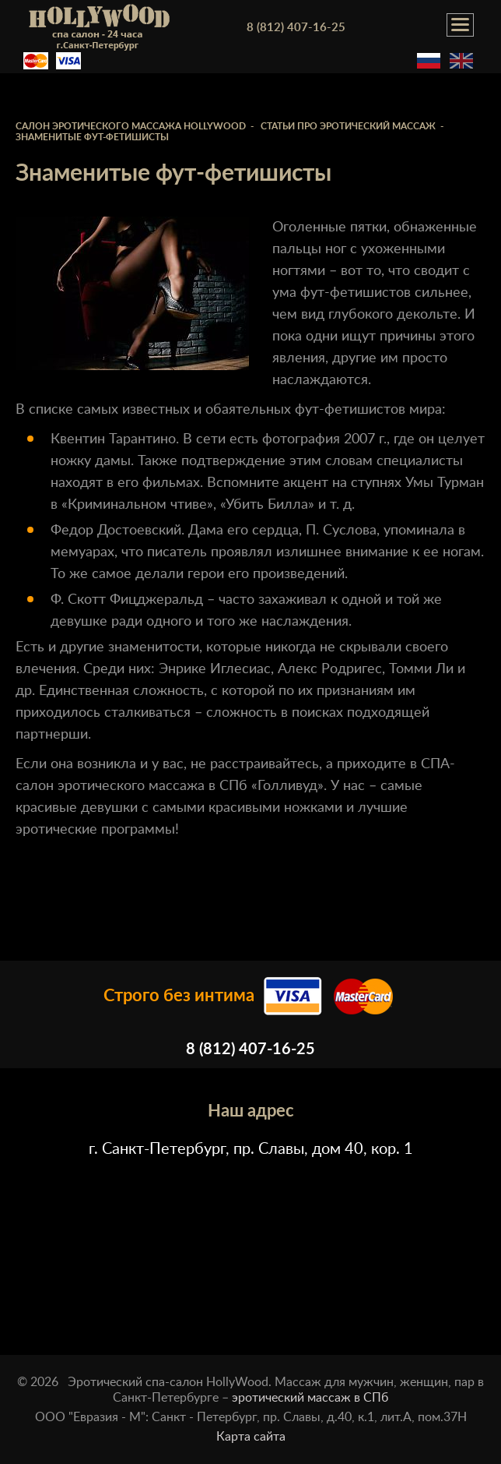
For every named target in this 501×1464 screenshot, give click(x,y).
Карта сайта (251, 1436)
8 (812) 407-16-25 (296, 28)
